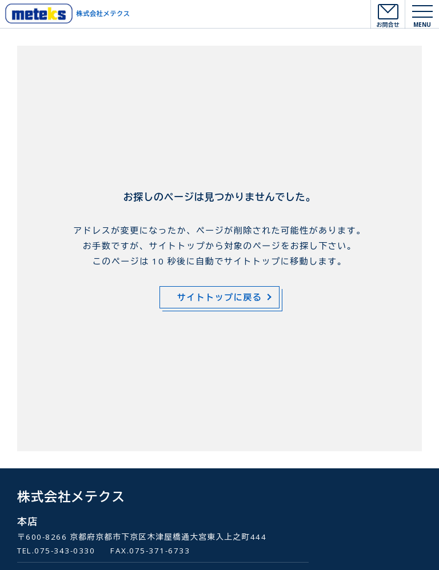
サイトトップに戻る (219, 297)
